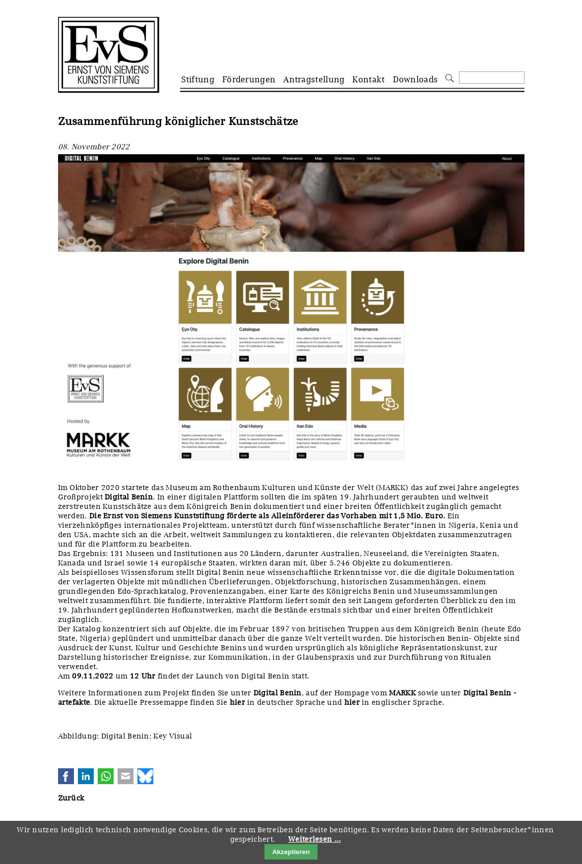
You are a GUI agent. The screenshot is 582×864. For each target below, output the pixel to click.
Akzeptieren (291, 852)
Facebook (66, 776)
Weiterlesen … (314, 839)
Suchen (448, 77)
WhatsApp (106, 776)
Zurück (71, 798)
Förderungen (248, 79)
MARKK (402, 692)
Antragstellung (313, 79)
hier (237, 702)
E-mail (125, 776)
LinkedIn (86, 776)
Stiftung (197, 79)
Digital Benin (278, 692)
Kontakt (368, 79)
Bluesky (145, 776)
